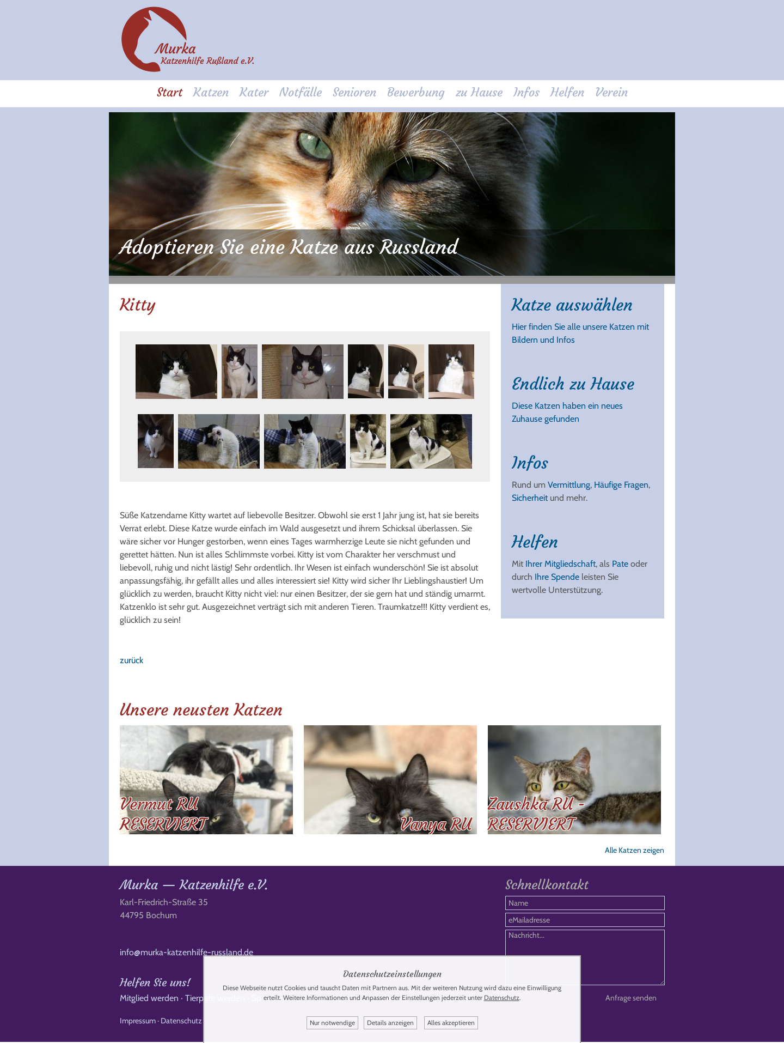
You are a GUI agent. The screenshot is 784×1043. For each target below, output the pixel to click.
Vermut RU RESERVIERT (163, 810)
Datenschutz (181, 1022)
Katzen (211, 93)
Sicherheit (530, 493)
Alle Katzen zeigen (634, 846)
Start (169, 93)
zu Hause (479, 93)
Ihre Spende (557, 572)
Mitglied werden (149, 999)
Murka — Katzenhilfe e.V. (194, 886)
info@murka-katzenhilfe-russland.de (186, 953)
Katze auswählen (572, 300)
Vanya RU (435, 820)
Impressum (138, 1022)
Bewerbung (416, 93)
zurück (131, 656)
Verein (611, 93)
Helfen (567, 93)
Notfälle (300, 93)
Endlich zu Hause (573, 379)
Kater (254, 93)
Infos (526, 93)
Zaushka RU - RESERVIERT (536, 810)
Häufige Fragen (621, 480)
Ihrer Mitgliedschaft (560, 559)
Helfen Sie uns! (155, 983)
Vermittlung (569, 480)
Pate (620, 559)
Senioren (354, 93)
